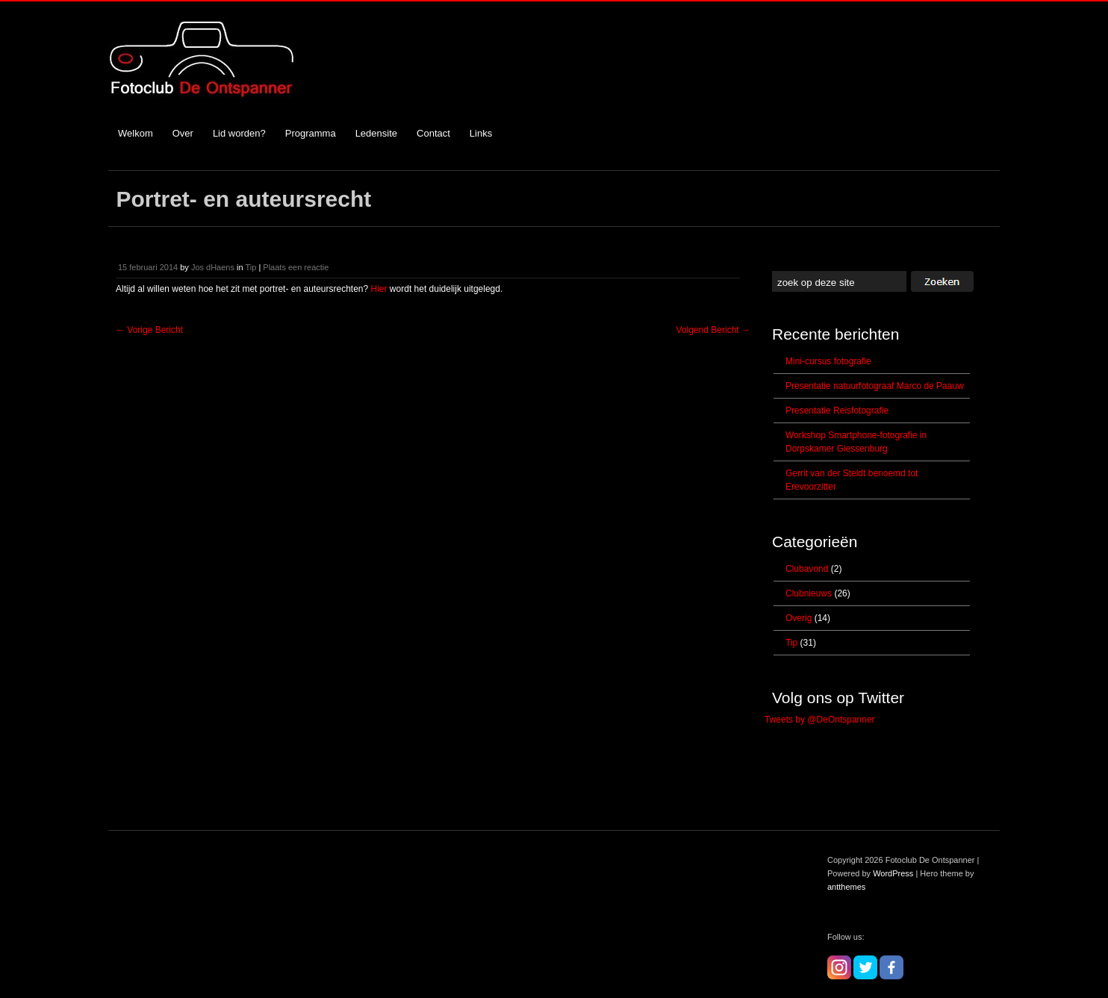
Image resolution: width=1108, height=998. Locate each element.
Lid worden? (239, 133)
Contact (433, 133)
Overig (798, 618)
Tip (250, 267)
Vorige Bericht (149, 330)
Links (481, 133)
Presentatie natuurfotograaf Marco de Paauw (874, 386)
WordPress (893, 873)
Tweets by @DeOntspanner (820, 719)
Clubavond (806, 569)
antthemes (846, 886)
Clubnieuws (808, 593)
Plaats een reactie (296, 267)
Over (182, 133)
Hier (379, 289)
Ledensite (376, 133)
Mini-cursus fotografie (828, 361)
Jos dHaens (212, 267)
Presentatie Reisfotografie (836, 410)
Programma (310, 133)
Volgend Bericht (713, 330)
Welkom (135, 133)
